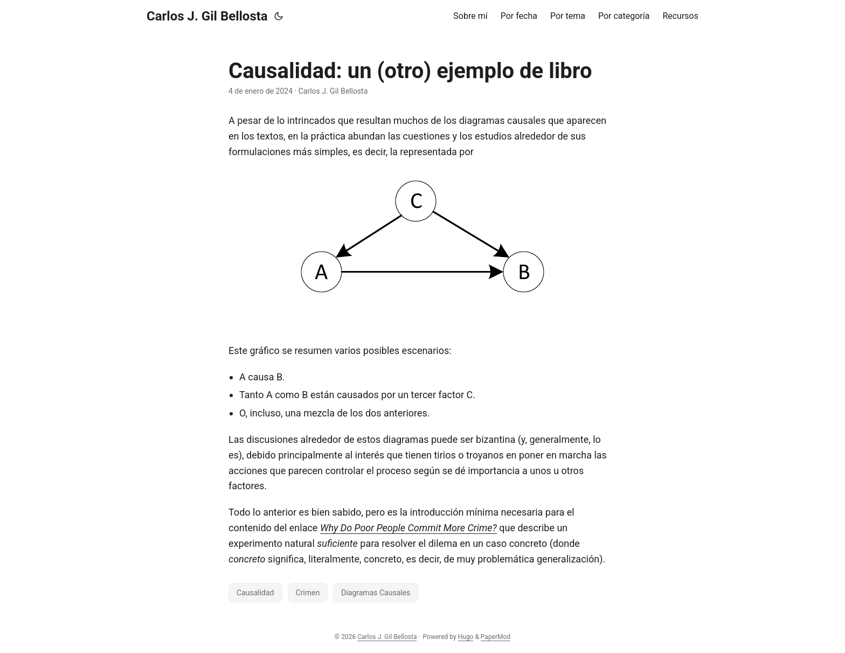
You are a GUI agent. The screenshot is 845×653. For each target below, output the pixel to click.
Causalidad (255, 592)
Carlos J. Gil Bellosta (207, 16)
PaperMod (495, 637)
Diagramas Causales (375, 592)
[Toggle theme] (278, 16)
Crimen (308, 592)
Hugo (466, 637)
